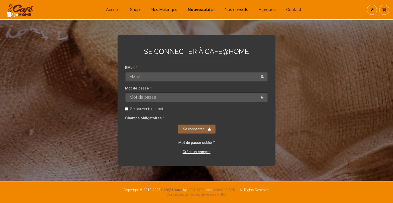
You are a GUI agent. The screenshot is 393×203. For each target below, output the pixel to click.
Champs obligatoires (143, 118)
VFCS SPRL (196, 190)
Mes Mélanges (163, 9)
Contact (293, 9)
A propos (267, 9)
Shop (135, 9)
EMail (130, 67)
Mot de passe (137, 88)
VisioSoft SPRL (225, 190)
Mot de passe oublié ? (196, 142)
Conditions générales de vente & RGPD (197, 194)
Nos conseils (236, 9)
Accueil (113, 9)
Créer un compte (197, 152)
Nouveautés (200, 9)
